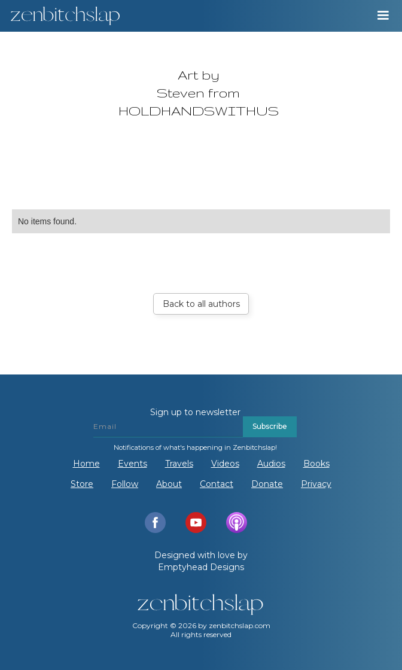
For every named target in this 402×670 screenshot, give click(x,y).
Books (316, 463)
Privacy (316, 484)
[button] (383, 16)
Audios (271, 463)
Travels (179, 463)
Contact (216, 484)
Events (132, 463)
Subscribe (269, 426)
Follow (124, 484)
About (169, 484)
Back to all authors (201, 304)
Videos (225, 463)
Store (82, 484)
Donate (267, 484)
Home (86, 463)
